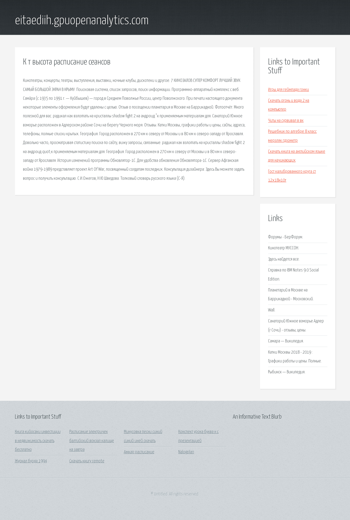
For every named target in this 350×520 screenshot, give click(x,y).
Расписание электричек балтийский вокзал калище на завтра (91, 441)
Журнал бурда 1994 (31, 461)
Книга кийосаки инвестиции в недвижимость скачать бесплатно (38, 441)
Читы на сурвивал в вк (286, 120)
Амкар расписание (139, 452)
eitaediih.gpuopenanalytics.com (82, 21)
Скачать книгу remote (86, 461)
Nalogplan (186, 452)
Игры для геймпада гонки (288, 89)
